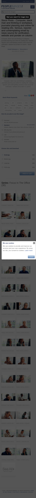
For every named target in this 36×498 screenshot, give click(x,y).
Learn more (29, 250)
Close (31, 257)
